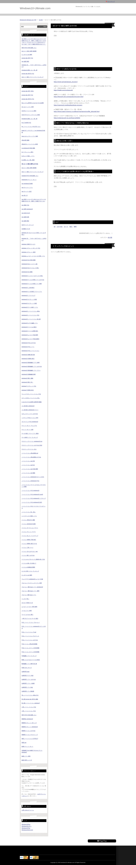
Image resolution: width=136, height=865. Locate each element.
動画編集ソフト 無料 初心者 (29, 663)
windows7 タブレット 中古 (29, 386)
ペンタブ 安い (25, 599)
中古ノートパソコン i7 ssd (29, 632)
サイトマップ (111, 1)
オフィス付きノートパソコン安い (31, 398)
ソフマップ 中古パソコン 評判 (30, 417)
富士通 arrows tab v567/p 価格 (30, 699)
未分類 (41, 20)
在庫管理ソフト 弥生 (27, 687)
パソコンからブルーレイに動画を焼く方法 (33, 559)
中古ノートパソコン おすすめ (30, 640)
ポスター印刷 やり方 (27, 602)
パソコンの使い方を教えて (29, 563)
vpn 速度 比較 (25, 217)
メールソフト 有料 (27, 610)
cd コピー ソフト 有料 (28, 107)
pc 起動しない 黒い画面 (28, 160)
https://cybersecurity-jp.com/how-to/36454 (67, 118)
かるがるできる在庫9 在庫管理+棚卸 (32, 402)
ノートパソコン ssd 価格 (28, 473)
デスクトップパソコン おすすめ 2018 (32, 445)
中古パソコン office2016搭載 (29, 644)
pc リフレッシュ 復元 (27, 152)
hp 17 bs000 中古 (26, 122)
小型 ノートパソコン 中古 (29, 711)
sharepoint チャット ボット (29, 179)
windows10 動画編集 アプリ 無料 (31, 362)
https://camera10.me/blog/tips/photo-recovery (68, 105)
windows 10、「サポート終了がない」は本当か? (34, 239)
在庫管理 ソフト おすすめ (29, 679)
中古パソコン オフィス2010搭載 (30, 648)
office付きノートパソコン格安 (30, 144)
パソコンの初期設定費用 (28, 567)
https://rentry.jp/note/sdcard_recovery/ (66, 82)
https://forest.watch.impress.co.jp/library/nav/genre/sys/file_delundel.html (76, 111)
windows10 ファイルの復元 (29, 327)
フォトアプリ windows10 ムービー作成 (32, 579)
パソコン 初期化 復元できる (29, 543)
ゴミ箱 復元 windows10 (28, 406)
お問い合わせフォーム (28, 810)
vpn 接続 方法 (25, 205)
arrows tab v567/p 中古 (28, 73)
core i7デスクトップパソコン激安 (31, 114)
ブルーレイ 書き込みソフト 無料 (30, 591)
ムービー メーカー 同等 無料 (29, 606)
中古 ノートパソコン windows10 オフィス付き (34, 627)
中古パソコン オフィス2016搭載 (30, 652)
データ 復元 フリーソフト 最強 (30, 433)
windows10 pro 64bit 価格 (29, 260)
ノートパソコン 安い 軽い (29, 512)
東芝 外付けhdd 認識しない (29, 47)
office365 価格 (25, 140)
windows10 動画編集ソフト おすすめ (32, 366)
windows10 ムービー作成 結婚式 (30, 339)
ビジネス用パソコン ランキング (30, 571)
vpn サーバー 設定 (27, 191)
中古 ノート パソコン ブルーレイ (31, 622)
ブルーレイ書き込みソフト (29, 595)
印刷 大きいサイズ (27, 667)
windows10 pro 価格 (27, 272)
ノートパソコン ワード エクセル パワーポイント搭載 (34, 485)
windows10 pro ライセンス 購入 (30, 268)
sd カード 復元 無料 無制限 (29, 51)
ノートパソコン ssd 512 (28, 465)
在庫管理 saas (25, 671)
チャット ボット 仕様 (27, 429)
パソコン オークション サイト (30, 528)
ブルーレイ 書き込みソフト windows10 (32, 587)
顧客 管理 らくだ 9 (27, 760)
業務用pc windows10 (27, 719)
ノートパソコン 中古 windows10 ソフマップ (34, 498)
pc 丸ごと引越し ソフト (28, 156)
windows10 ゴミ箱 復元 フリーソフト (32, 291)
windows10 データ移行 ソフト (30, 307)
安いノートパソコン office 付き (30, 695)
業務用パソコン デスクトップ (30, 734)
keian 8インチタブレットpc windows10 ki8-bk (33, 131)
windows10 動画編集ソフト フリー (31, 370)
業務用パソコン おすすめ (28, 730)
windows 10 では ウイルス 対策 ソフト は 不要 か (34, 233)
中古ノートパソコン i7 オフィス (30, 636)
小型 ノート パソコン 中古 (29, 707)
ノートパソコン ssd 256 (28, 461)
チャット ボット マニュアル (29, 425)
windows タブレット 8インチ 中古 (31, 248)
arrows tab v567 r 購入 (28, 91)
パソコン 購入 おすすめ (28, 555)
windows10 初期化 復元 (28, 358)
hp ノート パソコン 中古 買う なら (31, 126)
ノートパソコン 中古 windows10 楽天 (32, 502)
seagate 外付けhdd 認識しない (30, 175)
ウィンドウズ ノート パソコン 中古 (31, 394)
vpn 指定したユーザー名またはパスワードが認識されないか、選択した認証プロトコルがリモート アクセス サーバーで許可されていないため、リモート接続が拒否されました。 (34, 200)
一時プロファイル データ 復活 (30, 618)
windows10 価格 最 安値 (28, 354)
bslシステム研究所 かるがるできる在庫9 (33, 103)
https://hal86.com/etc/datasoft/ (63, 90)
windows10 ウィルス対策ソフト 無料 (32, 283)
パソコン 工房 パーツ (27, 547)
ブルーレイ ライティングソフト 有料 (32, 583)
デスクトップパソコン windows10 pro (32, 441)
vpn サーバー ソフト (27, 187)
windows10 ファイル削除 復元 (30, 331)
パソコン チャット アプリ (29, 531)
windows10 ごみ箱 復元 (28, 287)
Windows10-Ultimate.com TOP (28, 20)
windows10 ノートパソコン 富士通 (31, 319)
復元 (71, 226)
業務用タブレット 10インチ (29, 723)
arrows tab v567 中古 (27, 58)
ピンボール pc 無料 (27, 54)
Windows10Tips (26, 828)
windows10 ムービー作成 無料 (30, 335)
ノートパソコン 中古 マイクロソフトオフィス (33, 507)
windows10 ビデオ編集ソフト (30, 323)
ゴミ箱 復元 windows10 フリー (30, 410)
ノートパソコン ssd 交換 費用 (30, 469)
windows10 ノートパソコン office (31, 311)
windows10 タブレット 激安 (29, 303)
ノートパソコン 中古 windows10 (30, 490)
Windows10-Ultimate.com (35, 8)
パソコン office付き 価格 (28, 520)
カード (66, 226)
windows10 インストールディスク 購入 (32, 276)
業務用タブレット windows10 (30, 727)
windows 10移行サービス (28, 244)
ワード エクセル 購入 (27, 614)
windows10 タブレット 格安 (29, 299)
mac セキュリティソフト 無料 (30, 136)
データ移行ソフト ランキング (30, 437)
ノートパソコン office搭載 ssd (30, 453)
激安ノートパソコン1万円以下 (30, 738)
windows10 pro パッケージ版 (29, 264)
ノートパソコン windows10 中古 (30, 481)
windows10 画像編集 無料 (29, 374)
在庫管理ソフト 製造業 (28, 691)
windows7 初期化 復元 (28, 390)
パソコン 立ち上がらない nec (30, 551)
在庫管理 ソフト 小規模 (28, 683)
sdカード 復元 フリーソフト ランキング (32, 77)
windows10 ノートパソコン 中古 (30, 315)
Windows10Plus (26, 824)
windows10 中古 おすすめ (29, 343)
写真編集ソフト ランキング (29, 656)
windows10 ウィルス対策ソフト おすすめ (33, 279)
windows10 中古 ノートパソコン (30, 350)
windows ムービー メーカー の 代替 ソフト (33, 256)
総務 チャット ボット (27, 746)
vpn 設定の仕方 (26, 213)
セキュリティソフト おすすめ (30, 414)
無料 (75, 226)
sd (54, 226)
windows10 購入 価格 (27, 378)
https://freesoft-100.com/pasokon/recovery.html (68, 96)
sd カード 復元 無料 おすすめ (30, 164)
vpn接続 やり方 (26, 228)
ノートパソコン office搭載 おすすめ (31, 457)
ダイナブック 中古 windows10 (30, 421)
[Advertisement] (83, 51)
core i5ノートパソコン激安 (29, 111)
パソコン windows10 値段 (29, 524)
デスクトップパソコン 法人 (29, 449)
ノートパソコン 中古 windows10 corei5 (32, 494)
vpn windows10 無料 (27, 183)
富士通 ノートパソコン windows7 (31, 703)
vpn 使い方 (25, 195)
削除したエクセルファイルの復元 (31, 659)
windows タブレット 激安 (29, 252)
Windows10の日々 (27, 826)
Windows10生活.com (27, 830)
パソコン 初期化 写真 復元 (29, 539)
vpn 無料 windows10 (27, 209)
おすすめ (59, 226)
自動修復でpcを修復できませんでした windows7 (32, 751)
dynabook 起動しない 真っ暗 (29, 70)
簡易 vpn (24, 742)
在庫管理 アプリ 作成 (27, 675)
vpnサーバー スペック (28, 225)
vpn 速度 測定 (25, 61)
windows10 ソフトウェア (28, 295)
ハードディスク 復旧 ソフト (29, 516)
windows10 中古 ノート (28, 346)
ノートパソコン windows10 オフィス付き (33, 477)
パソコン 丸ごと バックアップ (30, 535)
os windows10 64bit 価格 (28, 148)
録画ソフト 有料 (26, 756)
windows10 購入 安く (27, 382)
